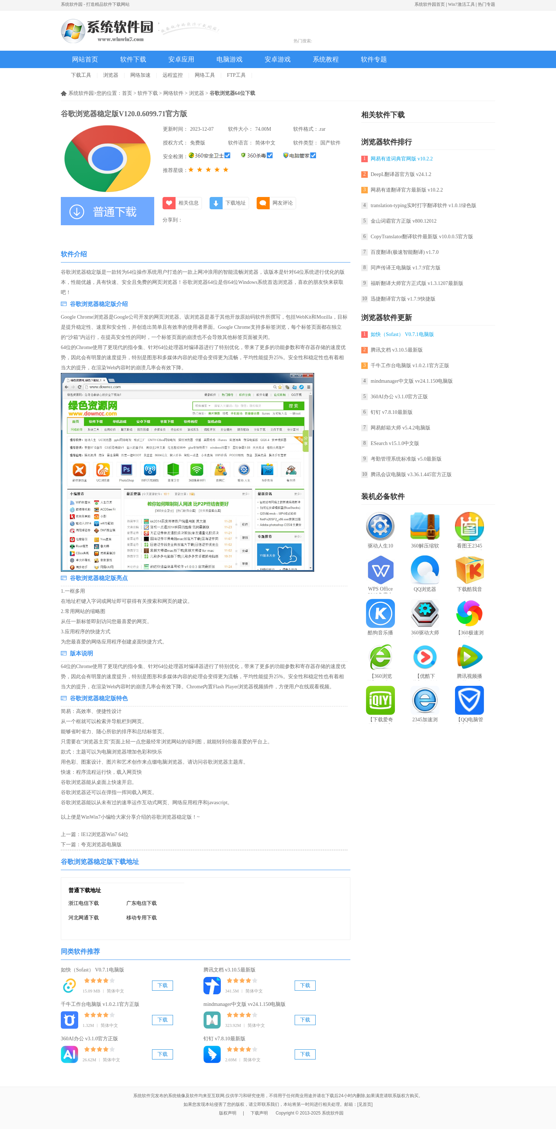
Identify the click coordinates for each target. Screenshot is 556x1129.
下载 (162, 985)
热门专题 (486, 4)
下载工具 (81, 75)
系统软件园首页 (429, 4)
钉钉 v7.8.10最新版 (224, 1038)
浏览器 (110, 75)
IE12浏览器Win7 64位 (105, 834)
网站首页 (85, 59)
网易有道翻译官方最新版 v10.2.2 (407, 190)
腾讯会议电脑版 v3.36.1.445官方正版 (411, 474)
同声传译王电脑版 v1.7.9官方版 (406, 267)
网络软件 (173, 93)
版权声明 (227, 1113)
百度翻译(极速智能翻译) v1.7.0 (405, 252)
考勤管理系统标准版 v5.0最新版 (406, 459)
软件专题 (374, 59)
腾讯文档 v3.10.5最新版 (229, 970)
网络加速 (140, 75)
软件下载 (133, 59)
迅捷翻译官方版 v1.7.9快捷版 (403, 299)
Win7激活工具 (461, 4)
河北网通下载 (83, 917)
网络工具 (205, 75)
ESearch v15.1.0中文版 (395, 443)
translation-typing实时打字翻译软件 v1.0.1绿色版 (423, 205)
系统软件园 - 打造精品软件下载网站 (95, 4)
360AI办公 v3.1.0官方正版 (89, 1038)
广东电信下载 (141, 903)
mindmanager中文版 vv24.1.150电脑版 (244, 1004)
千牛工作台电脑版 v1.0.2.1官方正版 (100, 1004)
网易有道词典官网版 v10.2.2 (402, 158)
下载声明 (259, 1113)
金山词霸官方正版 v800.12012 (404, 221)
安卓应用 (181, 59)
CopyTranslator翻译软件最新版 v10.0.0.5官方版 (422, 236)
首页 (127, 93)
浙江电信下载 (83, 903)
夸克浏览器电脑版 (101, 844)
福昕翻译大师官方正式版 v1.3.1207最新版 (417, 283)
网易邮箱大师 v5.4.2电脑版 (400, 428)
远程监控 (173, 75)
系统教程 (326, 59)
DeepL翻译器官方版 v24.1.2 (401, 174)
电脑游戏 (229, 59)
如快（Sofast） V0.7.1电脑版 (92, 970)
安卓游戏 (278, 59)
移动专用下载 (141, 917)
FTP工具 (236, 75)
